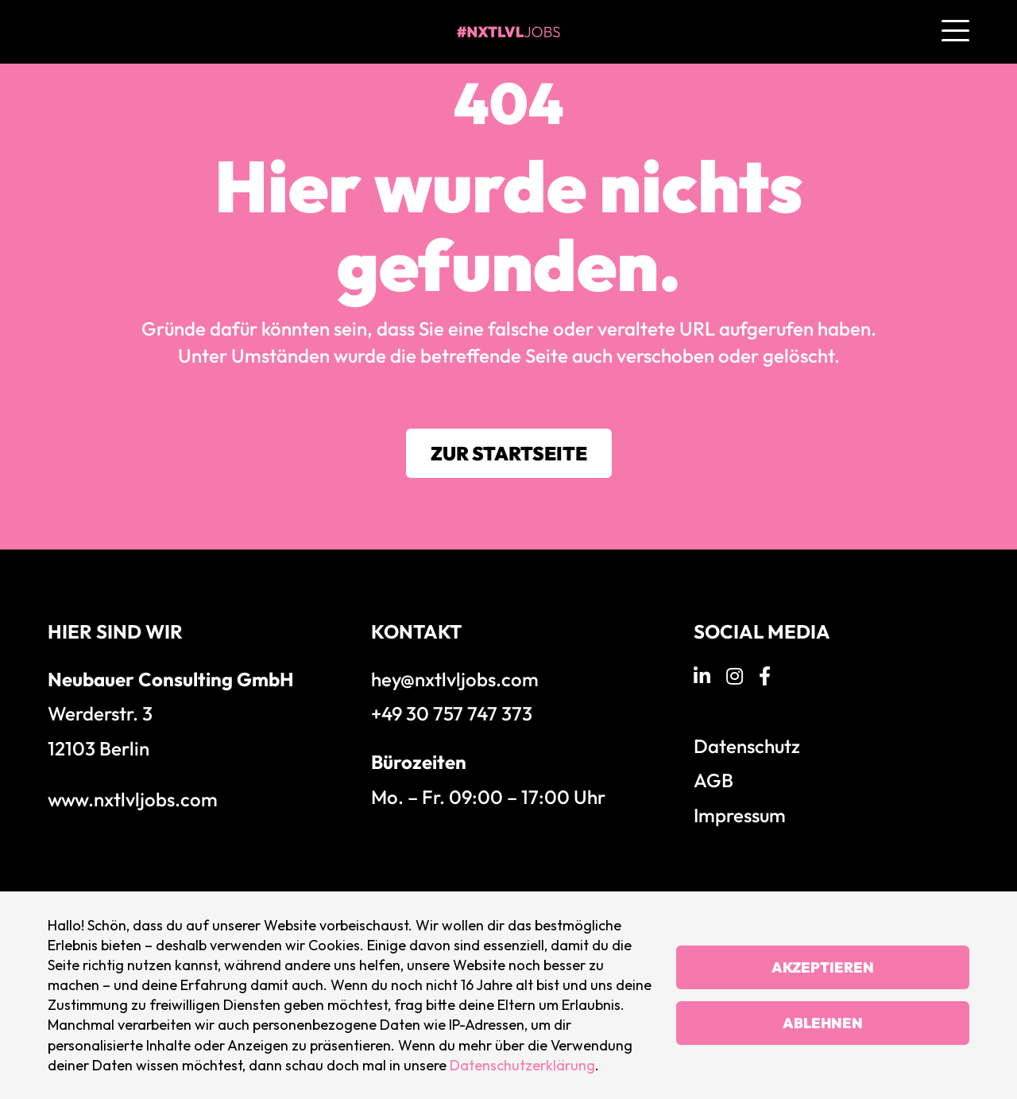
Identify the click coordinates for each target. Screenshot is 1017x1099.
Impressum (740, 815)
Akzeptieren (822, 967)
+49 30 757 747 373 (451, 713)
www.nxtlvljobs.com (133, 799)
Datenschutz (747, 746)
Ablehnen (823, 1023)
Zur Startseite (509, 453)
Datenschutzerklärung (522, 1065)
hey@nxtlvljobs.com (455, 679)
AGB (713, 780)
